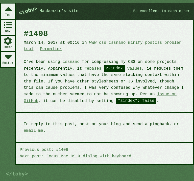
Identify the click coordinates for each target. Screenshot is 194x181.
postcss (153, 42)
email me (33, 130)
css (102, 42)
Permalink (51, 49)
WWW (92, 42)
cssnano (117, 42)
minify (135, 42)
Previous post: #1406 (44, 150)
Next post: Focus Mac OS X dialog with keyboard (75, 156)
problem (172, 42)
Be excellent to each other (161, 11)
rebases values (113, 68)
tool (28, 49)
